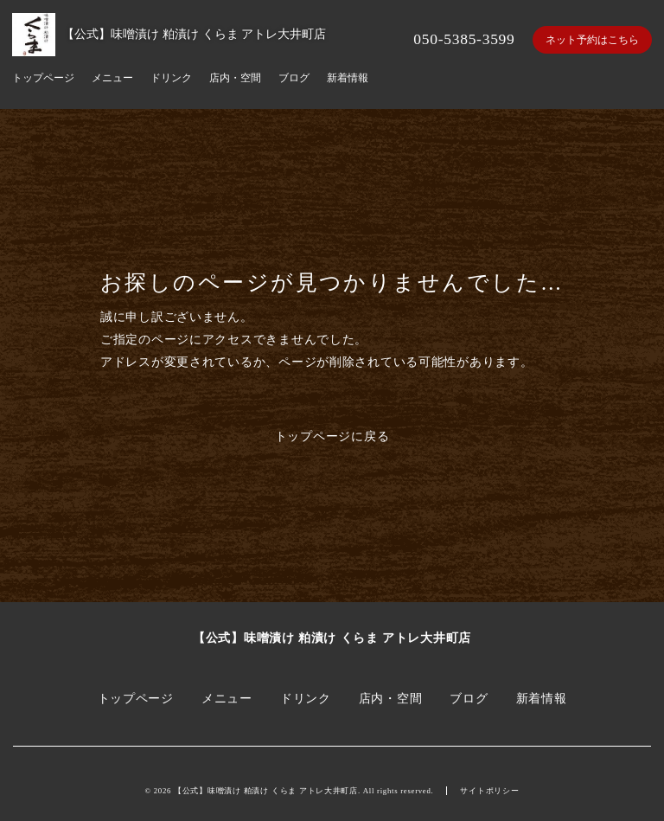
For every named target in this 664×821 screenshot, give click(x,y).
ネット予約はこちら (592, 40)
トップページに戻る (332, 436)
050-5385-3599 (463, 39)
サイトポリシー (489, 790)
